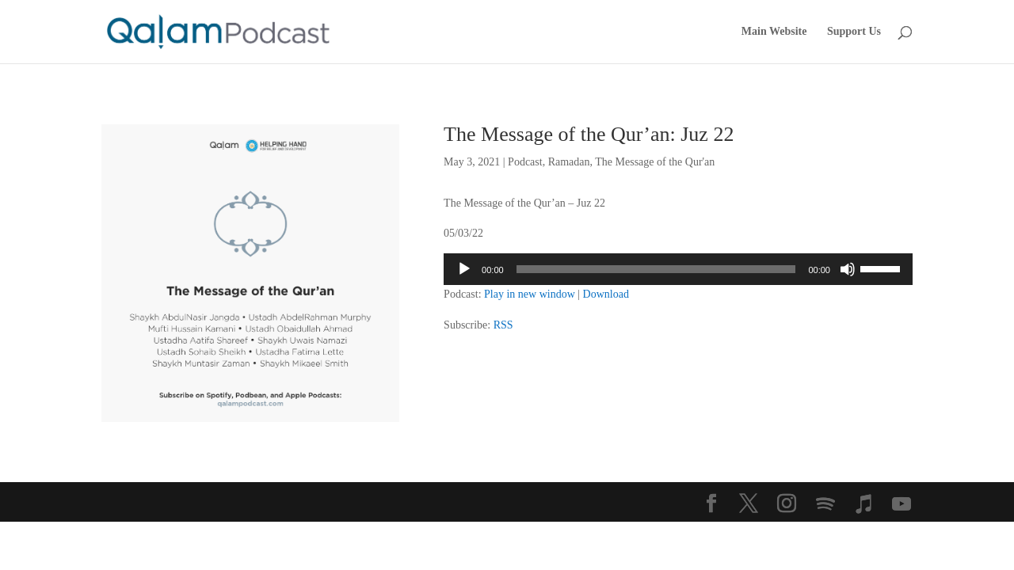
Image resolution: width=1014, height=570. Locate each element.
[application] (678, 269)
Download (606, 294)
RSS (503, 325)
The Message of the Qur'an (655, 162)
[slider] (656, 269)
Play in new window (529, 294)
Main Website (774, 31)
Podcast (525, 162)
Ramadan (569, 162)
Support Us (854, 31)
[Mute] (848, 269)
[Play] (464, 269)
